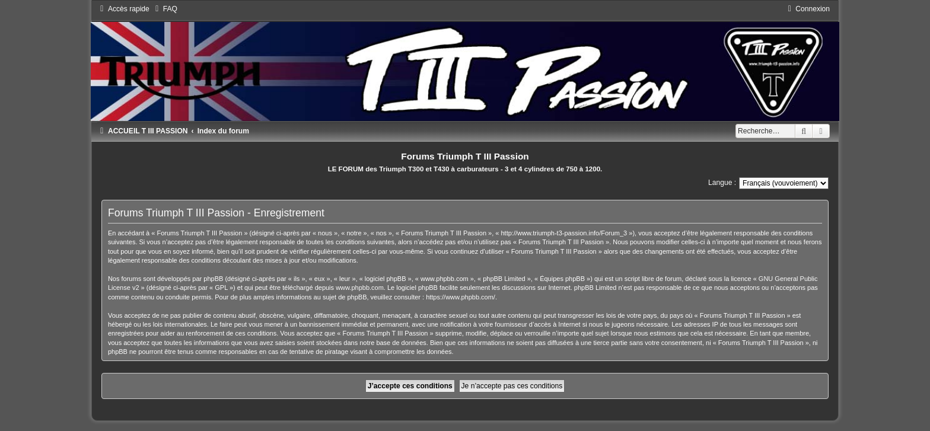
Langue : (722, 182)
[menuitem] (164, 9)
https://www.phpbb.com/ (460, 297)
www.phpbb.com (360, 287)
